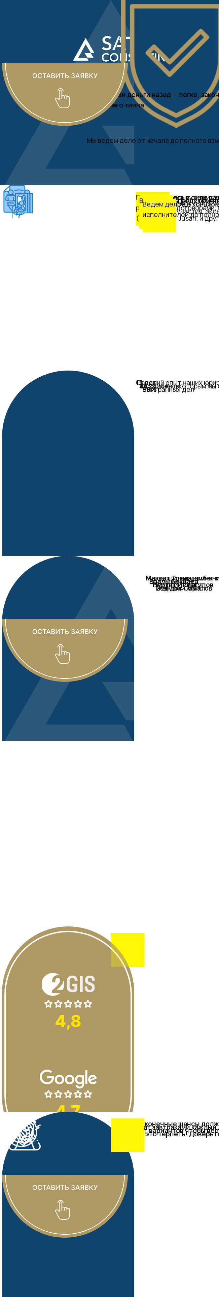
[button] (65, 63)
